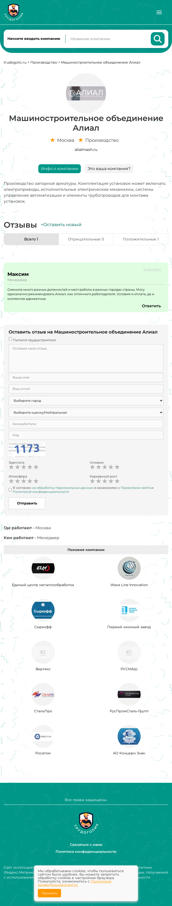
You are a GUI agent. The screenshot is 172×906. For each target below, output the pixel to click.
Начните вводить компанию (33, 39)
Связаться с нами (86, 844)
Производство (43, 63)
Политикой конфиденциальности (74, 883)
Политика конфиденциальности (86, 851)
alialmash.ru (86, 150)
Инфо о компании (59, 169)
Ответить (151, 307)
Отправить (27, 504)
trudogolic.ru (15, 63)
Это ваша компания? (109, 169)
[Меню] (159, 12)
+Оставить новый (61, 225)
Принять (49, 893)
